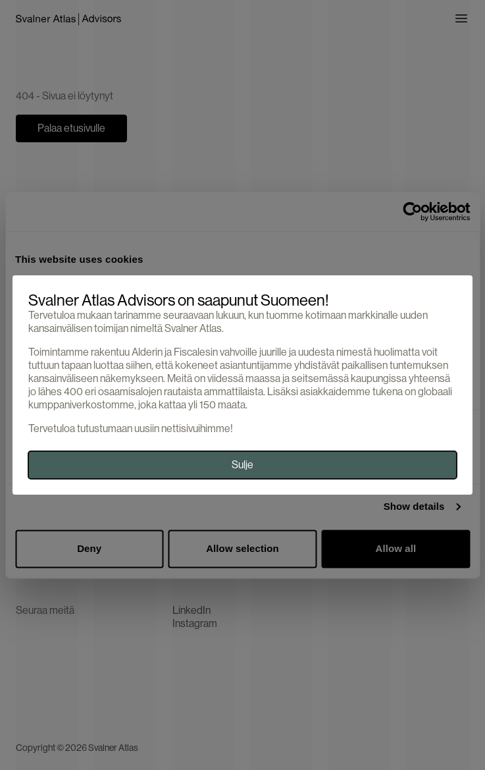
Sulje (242, 464)
